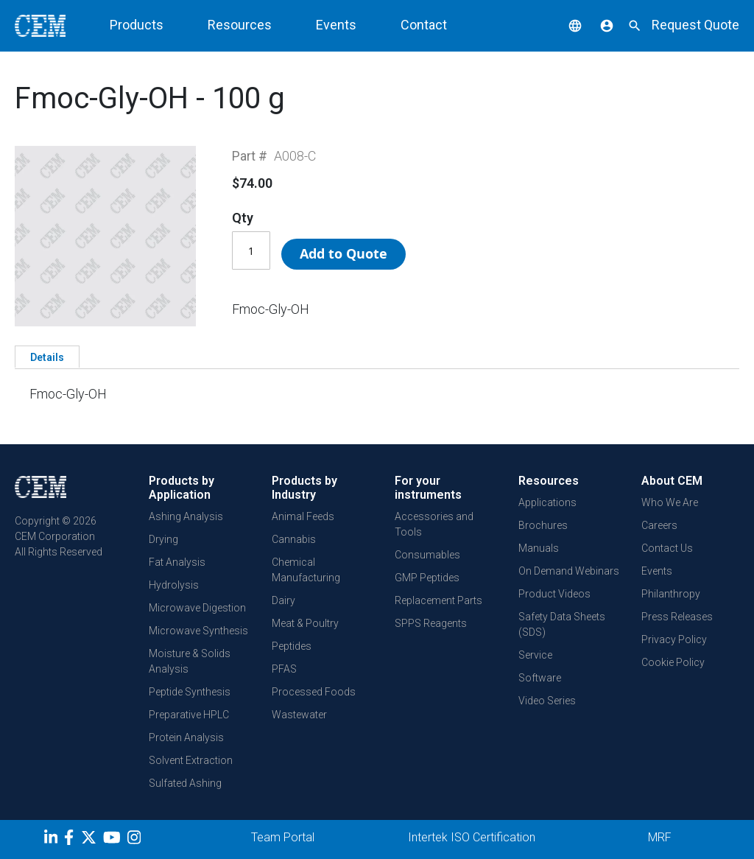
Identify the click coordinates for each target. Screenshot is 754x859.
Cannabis (294, 539)
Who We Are (669, 502)
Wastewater (299, 714)
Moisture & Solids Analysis (189, 661)
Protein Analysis (186, 737)
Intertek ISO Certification (471, 837)
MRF (660, 837)
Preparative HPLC (189, 714)
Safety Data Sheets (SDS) (561, 624)
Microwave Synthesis (198, 631)
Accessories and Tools (434, 524)
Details (47, 357)
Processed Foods (314, 692)
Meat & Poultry (305, 623)
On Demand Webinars (568, 571)
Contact (424, 24)
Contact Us (667, 548)
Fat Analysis (177, 562)
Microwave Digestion (197, 608)
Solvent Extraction (191, 760)
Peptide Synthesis (189, 692)
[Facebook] (72, 840)
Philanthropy (670, 594)
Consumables (427, 555)
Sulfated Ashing (185, 783)
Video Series (547, 701)
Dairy (283, 600)
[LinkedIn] (52, 840)
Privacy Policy (674, 639)
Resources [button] (240, 24)
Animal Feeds (303, 516)
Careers (659, 525)
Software (539, 678)
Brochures (543, 525)
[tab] (47, 357)
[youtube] (113, 840)
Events (336, 24)
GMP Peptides (427, 577)
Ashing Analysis (186, 516)
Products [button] (136, 24)
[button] (564, 25)
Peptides (291, 646)
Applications (547, 502)
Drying (163, 539)
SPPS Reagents (431, 623)
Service (535, 655)
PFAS (284, 669)
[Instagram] (135, 840)
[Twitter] (90, 840)
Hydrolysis (174, 585)
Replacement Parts (438, 600)
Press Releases (677, 617)
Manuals (538, 548)
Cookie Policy (673, 662)
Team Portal (282, 837)
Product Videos (554, 594)
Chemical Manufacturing (306, 569)
